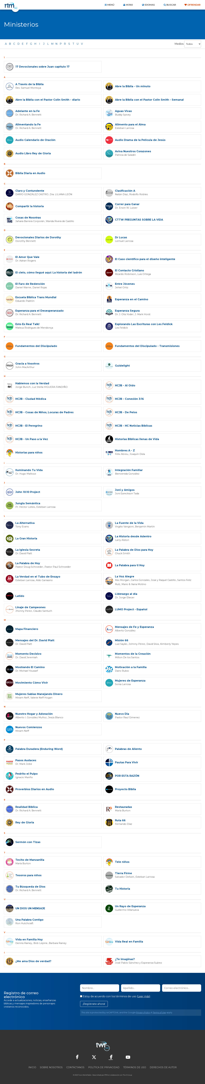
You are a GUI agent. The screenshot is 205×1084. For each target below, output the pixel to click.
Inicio (32, 1066)
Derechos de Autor (163, 1066)
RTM (106, 1074)
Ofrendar (194, 4)
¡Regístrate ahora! (94, 1003)
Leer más (143, 995)
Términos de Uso (134, 1066)
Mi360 (129, 4)
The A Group (127, 1074)
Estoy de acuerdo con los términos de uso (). (115, 995)
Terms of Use (159, 1012)
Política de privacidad (103, 1066)
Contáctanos (75, 1066)
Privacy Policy (143, 1012)
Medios (179, 43)
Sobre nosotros (51, 1066)
